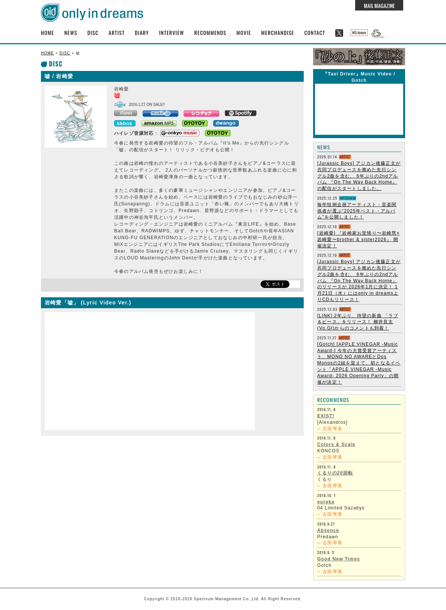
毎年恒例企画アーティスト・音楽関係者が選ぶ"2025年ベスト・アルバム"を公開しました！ (356, 211)
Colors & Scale (336, 444)
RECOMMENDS (210, 32)
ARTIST (116, 32)
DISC (92, 32)
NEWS (70, 32)
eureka (325, 502)
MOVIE (244, 32)
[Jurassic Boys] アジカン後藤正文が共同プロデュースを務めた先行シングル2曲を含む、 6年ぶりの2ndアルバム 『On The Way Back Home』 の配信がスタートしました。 (359, 176)
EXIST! (325, 416)
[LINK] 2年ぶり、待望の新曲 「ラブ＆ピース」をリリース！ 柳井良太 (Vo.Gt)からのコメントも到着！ (357, 322)
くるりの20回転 (335, 473)
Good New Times (338, 559)
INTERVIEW (171, 32)
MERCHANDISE (277, 32)
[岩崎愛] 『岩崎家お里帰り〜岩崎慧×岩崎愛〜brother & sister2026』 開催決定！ (358, 239)
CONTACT (314, 32)
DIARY (142, 32)
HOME (47, 32)
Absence (328, 530)
